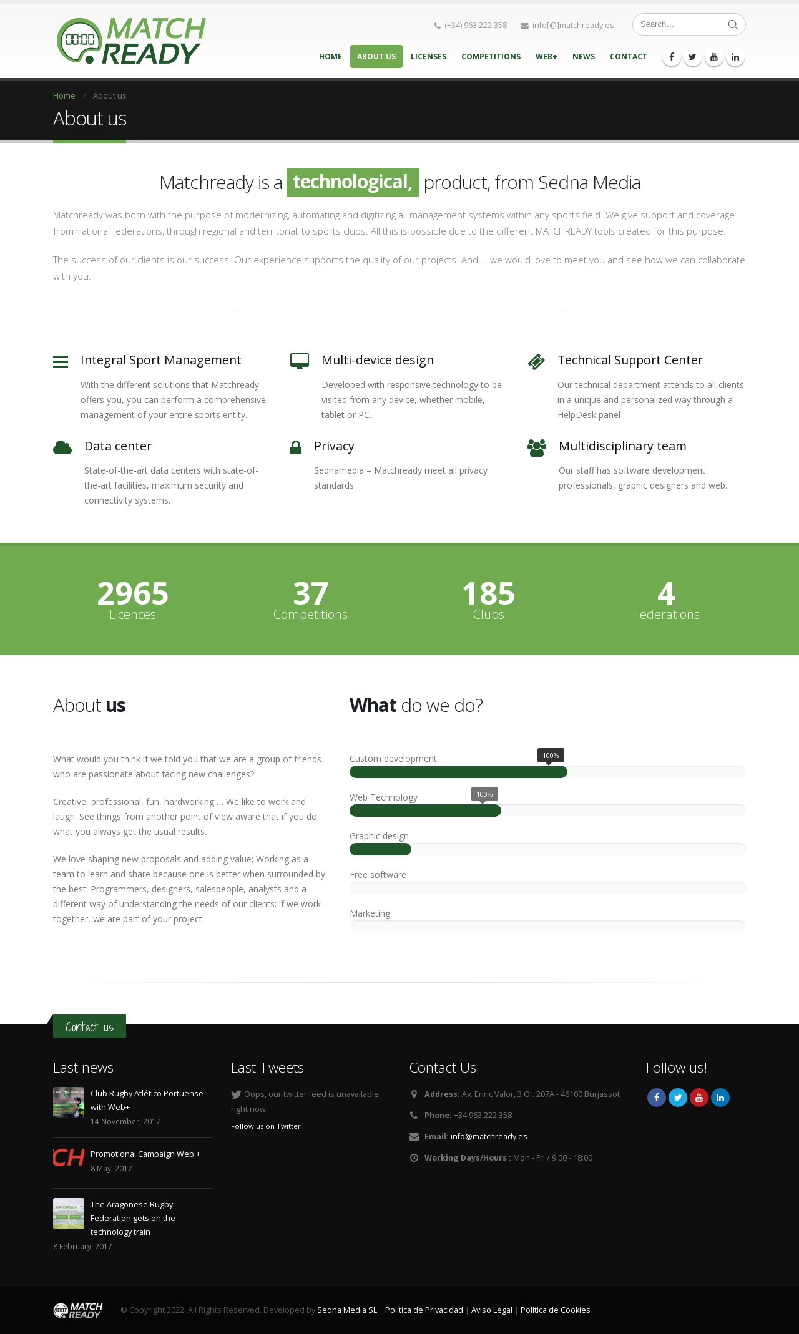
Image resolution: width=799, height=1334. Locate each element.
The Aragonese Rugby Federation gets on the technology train (133, 1218)
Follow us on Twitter (266, 1126)
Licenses (428, 56)
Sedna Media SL (347, 1310)
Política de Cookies (556, 1310)
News (583, 56)
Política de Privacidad (424, 1310)
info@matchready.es (489, 1136)
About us (376, 56)
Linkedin (720, 1097)
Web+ (546, 56)
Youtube (699, 1097)
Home (330, 56)
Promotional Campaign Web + (145, 1154)
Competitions (491, 56)
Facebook (656, 1097)
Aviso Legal (491, 1310)
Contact (628, 56)
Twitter (678, 1097)
